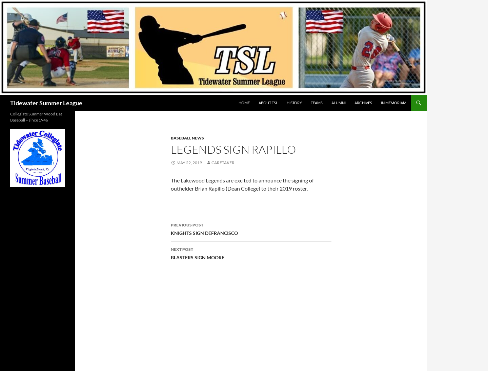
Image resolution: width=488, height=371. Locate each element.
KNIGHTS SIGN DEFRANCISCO (251, 228)
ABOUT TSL (268, 103)
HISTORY (294, 103)
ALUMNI (338, 103)
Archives (363, 103)
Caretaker (223, 162)
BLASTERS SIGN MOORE (251, 252)
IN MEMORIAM (393, 103)
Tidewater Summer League (46, 103)
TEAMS (317, 103)
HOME (244, 103)
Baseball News (187, 137)
